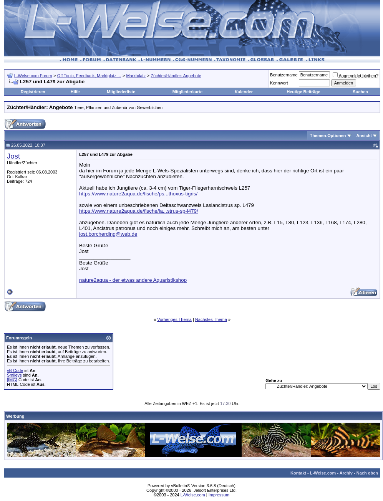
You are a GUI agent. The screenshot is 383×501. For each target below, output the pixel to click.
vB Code (15, 370)
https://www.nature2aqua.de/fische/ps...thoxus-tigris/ (138, 194)
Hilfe (75, 91)
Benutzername (284, 75)
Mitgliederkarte (187, 91)
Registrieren (33, 91)
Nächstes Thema (211, 319)
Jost (13, 156)
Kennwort (279, 83)
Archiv (346, 473)
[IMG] (12, 379)
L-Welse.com (323, 473)
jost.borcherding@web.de (108, 234)
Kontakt (298, 473)
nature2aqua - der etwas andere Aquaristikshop (133, 280)
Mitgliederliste (121, 91)
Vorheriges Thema (174, 319)
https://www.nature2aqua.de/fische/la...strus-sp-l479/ (138, 211)
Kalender (244, 91)
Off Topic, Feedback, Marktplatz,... (89, 75)
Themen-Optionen (328, 135)
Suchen (360, 91)
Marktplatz (136, 75)
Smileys (14, 375)
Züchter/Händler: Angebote (176, 75)
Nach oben (367, 473)
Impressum (219, 495)
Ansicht (364, 135)
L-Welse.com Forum (33, 75)
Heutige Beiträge (303, 91)
